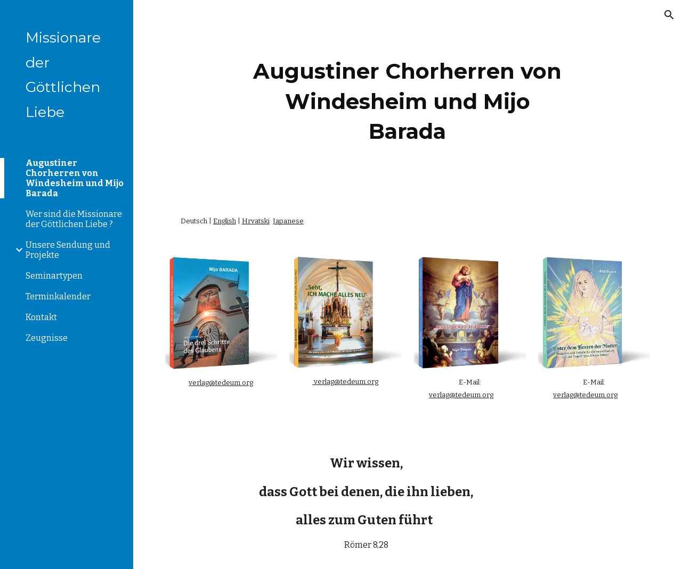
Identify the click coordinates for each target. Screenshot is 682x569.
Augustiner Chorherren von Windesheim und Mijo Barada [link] (75, 178)
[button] (669, 15)
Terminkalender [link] (58, 296)
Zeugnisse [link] (47, 338)
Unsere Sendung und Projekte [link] (68, 250)
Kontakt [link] (41, 317)
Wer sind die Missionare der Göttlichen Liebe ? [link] (74, 219)
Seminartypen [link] (54, 276)
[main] (407, 99)
